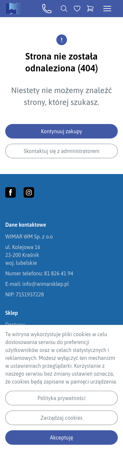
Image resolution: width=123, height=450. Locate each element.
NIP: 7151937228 (24, 294)
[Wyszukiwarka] (64, 8)
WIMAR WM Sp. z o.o (29, 236)
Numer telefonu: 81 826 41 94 (39, 273)
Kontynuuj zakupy (61, 131)
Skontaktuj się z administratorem (61, 151)
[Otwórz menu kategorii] (107, 8)
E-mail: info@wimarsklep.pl (37, 284)
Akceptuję (61, 437)
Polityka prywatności (61, 398)
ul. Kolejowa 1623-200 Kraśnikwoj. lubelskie (22, 255)
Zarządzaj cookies (62, 418)
